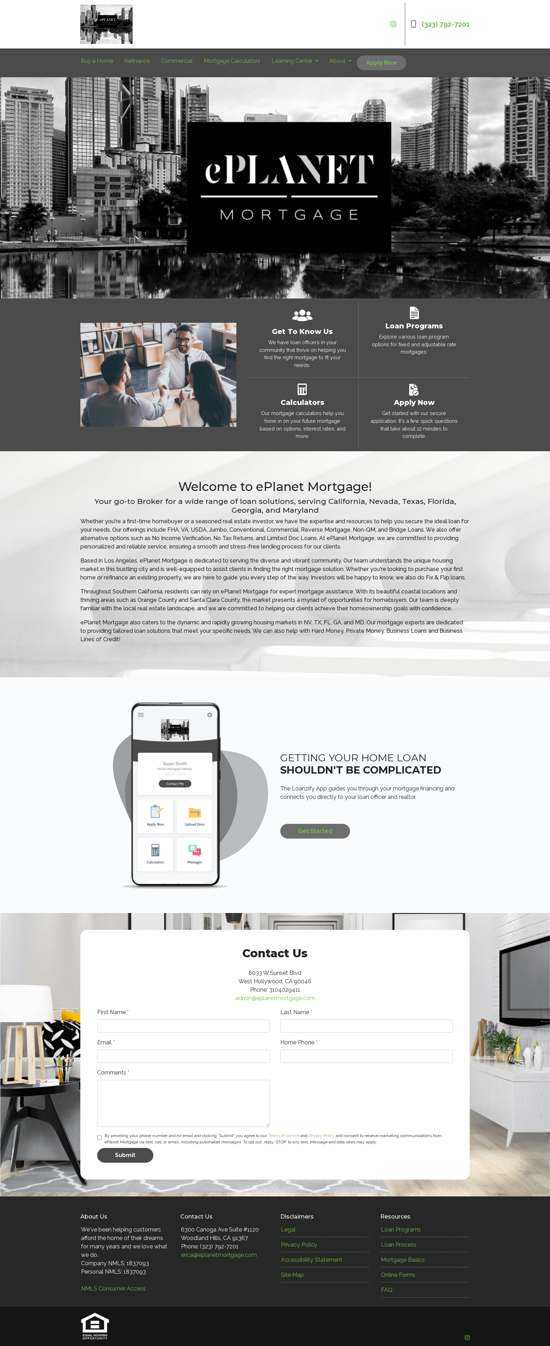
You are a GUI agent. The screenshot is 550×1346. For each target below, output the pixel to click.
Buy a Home (97, 61)
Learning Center (292, 61)
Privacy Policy (322, 1135)
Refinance (137, 61)
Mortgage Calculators (232, 61)
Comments (113, 1072)
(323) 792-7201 (440, 24)
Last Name (296, 1012)
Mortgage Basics (403, 1259)
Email (106, 1042)
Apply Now (381, 62)
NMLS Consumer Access (113, 1288)
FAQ (387, 1290)
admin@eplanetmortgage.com (275, 998)
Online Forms (398, 1275)
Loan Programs (401, 1229)
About (338, 61)
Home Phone (298, 1042)
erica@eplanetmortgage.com (219, 1255)
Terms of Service (284, 1135)
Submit (125, 1155)
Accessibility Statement (311, 1259)
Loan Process (398, 1244)
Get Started (315, 831)
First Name (113, 1012)
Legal (288, 1229)
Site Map (292, 1275)
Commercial (177, 61)
